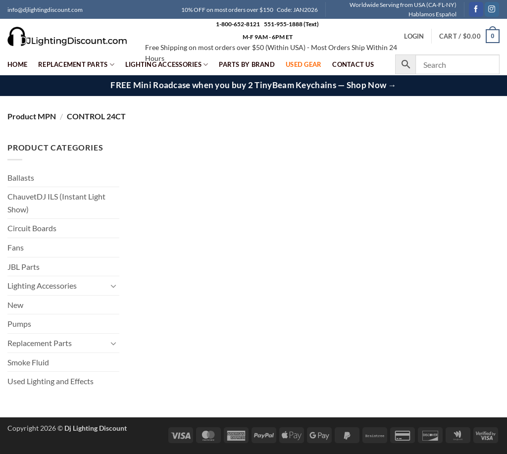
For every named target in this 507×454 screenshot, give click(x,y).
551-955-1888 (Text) (291, 24)
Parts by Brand (247, 64)
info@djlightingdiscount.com (45, 9)
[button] (469, 36)
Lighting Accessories (166, 64)
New (15, 304)
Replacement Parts (76, 64)
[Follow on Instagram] (492, 9)
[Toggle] (113, 286)
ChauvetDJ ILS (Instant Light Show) (56, 203)
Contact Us (353, 64)
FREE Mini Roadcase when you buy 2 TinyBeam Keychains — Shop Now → (253, 85)
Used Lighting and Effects (50, 381)
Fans (15, 247)
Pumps (19, 323)
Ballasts (20, 177)
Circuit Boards (31, 228)
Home (17, 64)
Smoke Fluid (28, 362)
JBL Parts (23, 266)
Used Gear (303, 64)
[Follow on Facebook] (476, 9)
